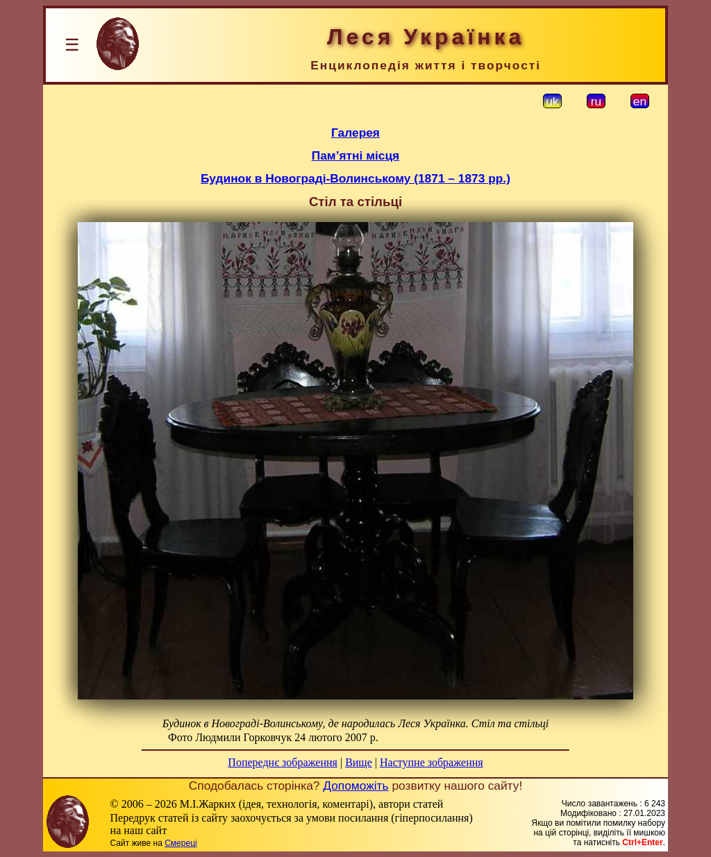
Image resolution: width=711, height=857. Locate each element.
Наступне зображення (431, 762)
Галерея (355, 132)
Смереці (180, 843)
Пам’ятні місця (355, 155)
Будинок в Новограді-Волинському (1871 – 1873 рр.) (355, 178)
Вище (358, 762)
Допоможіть (355, 785)
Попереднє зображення (282, 762)
